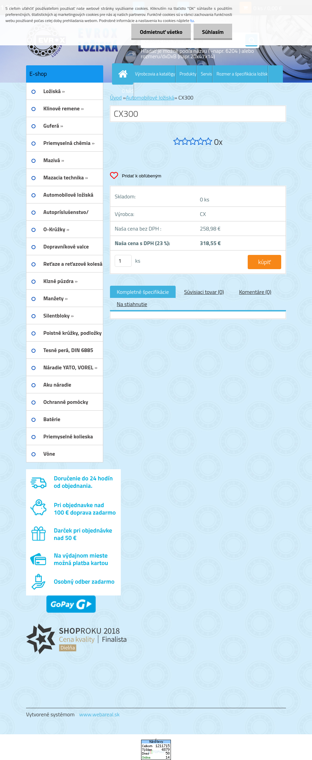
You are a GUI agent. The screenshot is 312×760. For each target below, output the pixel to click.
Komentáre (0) (255, 292)
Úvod (116, 97)
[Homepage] (124, 73)
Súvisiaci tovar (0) (204, 292)
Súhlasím (213, 32)
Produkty (188, 73)
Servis (206, 73)
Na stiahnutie (132, 304)
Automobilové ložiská (150, 97)
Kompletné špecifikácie (143, 292)
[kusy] (123, 261)
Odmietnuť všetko (161, 32)
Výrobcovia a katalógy (155, 73)
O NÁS (128, 91)
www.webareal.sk (99, 714)
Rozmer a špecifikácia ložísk (242, 73)
